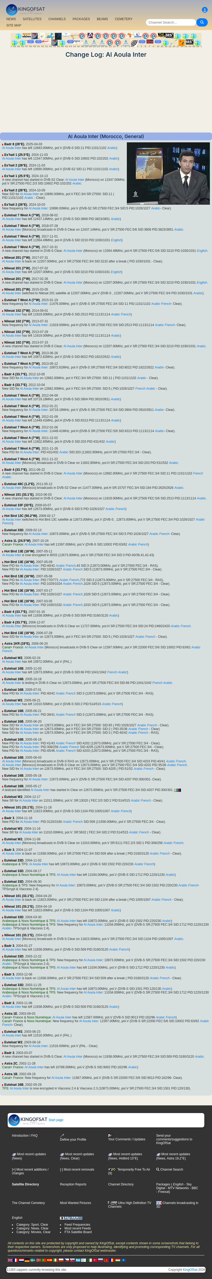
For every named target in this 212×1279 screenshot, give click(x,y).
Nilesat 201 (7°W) (17, 258)
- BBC (193, 1188)
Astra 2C (10, 1063)
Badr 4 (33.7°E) (15, 374)
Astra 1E (10, 1014)
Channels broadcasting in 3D (177, 1205)
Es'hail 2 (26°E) (15, 165)
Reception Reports (73, 1184)
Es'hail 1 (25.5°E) (17, 155)
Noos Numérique (33, 875)
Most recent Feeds (77, 1228)
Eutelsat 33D (13, 530)
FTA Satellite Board (78, 1232)
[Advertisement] (106, 95)
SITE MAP (13, 25)
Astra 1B (10, 1074)
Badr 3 (9, 818)
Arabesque (10, 864)
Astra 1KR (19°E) (17, 643)
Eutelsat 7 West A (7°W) (22, 215)
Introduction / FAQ (25, 1135)
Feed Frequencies (77, 1225)
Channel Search (169, 1169)
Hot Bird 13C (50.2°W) (20, 516)
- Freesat (162, 1192)
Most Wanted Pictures (75, 1203)
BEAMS (102, 19)
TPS (24, 864)
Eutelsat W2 (13, 658)
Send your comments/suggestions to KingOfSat (174, 1139)
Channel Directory (120, 1184)
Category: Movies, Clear (33, 1232)
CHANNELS (57, 19)
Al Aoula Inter (11, 148)
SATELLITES (32, 19)
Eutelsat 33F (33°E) (18, 505)
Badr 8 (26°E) (14, 144)
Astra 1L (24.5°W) (17, 541)
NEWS (11, 19)
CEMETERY (123, 19)
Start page (35, 1120)
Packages (163, 1184)
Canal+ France (12, 544)
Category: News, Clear (32, 1228)
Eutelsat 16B (13, 668)
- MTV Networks (177, 1188)
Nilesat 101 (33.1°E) (18, 494)
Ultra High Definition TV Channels (129, 1204)
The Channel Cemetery (28, 1203)
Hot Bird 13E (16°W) (19, 551)
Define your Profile (73, 1137)
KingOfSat (190, 1270)
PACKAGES (81, 19)
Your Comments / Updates (126, 1137)
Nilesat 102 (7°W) (17, 311)
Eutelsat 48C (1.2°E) (19, 484)
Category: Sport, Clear (32, 1225)
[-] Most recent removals (77, 1169)
